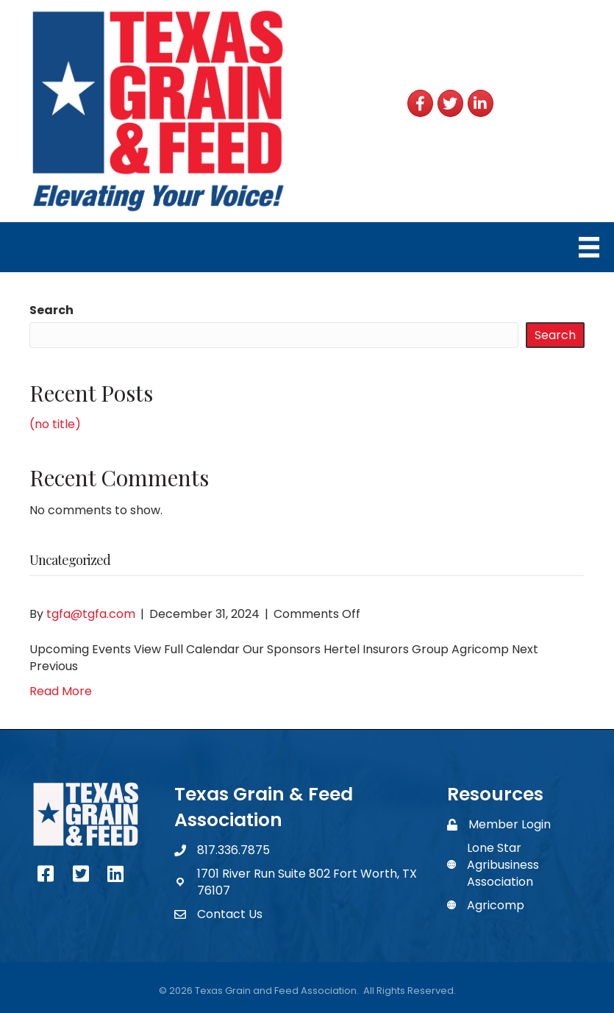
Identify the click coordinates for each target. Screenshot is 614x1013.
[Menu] (589, 247)
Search (51, 310)
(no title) (55, 424)
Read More (60, 691)
